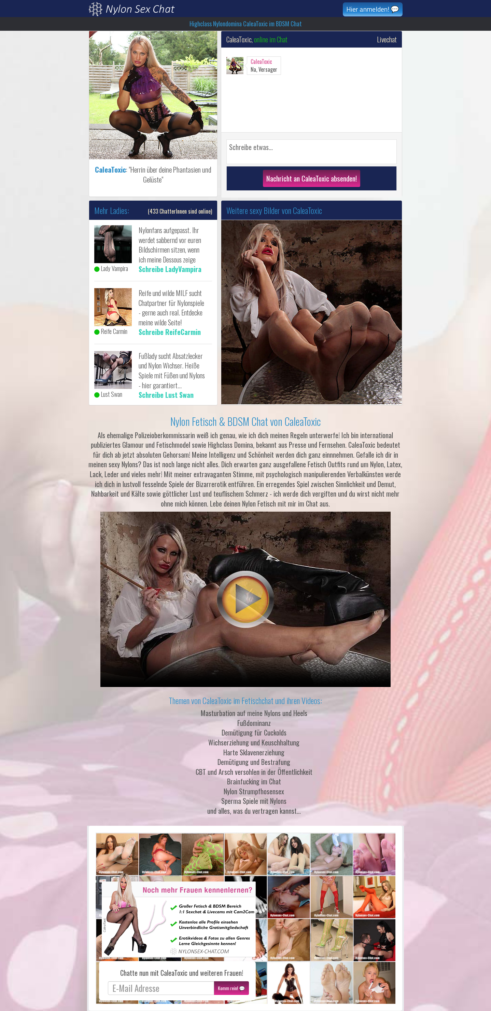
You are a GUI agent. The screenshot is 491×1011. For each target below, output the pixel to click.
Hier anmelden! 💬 (372, 9)
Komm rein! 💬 (231, 988)
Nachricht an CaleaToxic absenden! (311, 178)
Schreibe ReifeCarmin (170, 332)
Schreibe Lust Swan (166, 395)
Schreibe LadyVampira (170, 269)
